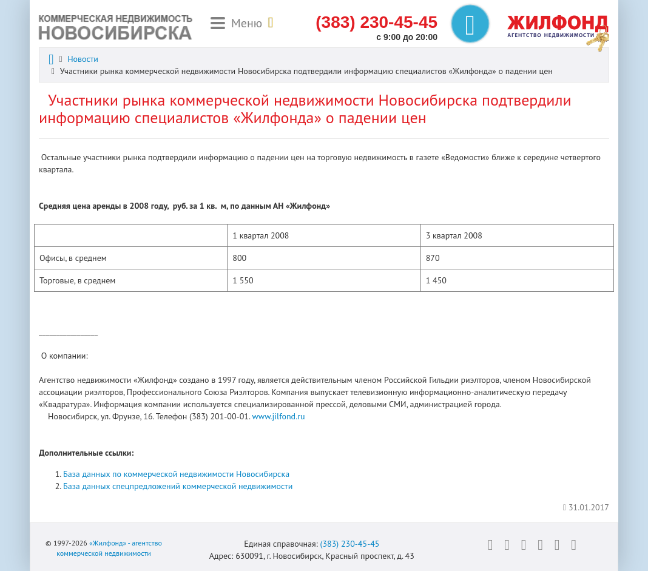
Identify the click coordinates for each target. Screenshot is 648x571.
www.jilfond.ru (278, 416)
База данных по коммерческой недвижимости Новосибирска (176, 473)
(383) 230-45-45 (349, 543)
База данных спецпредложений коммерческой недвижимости (177, 486)
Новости (82, 58)
